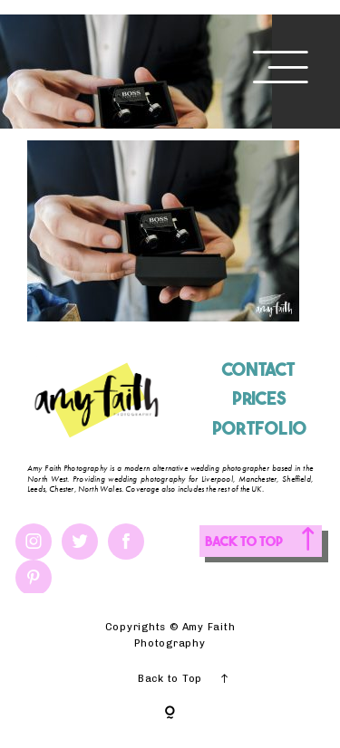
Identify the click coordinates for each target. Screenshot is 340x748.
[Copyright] (170, 713)
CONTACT (258, 368)
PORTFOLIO (259, 427)
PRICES (259, 397)
